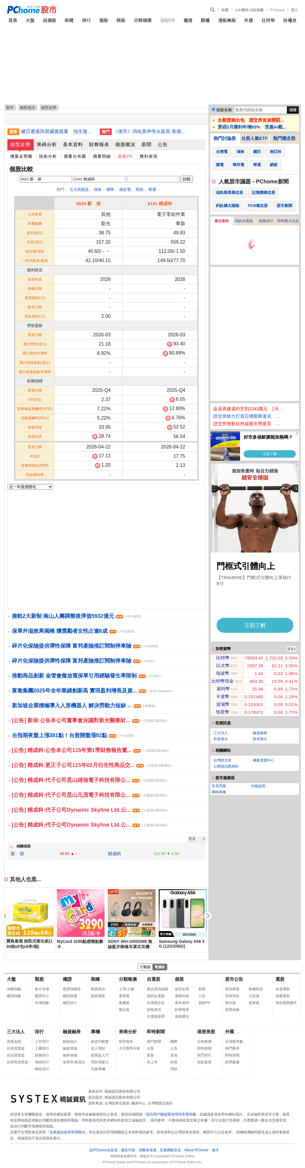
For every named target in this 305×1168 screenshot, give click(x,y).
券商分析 (128, 1031)
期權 (205, 20)
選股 (103, 20)
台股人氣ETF (254, 138)
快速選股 (283, 989)
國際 (174, 1041)
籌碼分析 (47, 144)
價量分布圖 (75, 156)
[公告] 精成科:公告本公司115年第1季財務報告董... (90, 750)
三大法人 (221, 733)
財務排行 (42, 1055)
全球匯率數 (234, 1041)
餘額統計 (70, 1041)
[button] (207, 915)
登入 (294, 9)
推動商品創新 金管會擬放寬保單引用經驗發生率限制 (86, 676)
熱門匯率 (232, 1048)
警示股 (230, 1003)
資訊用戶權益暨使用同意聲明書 (171, 1114)
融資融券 (260, 733)
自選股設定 (156, 1003)
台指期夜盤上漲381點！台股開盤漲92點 (73, 735)
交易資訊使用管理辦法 (67, 1132)
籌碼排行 (42, 1062)
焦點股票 (204, 1062)
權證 (187, 20)
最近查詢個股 (157, 989)
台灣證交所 (222, 760)
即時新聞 (156, 1031)
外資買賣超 (16, 1048)
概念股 (124, 1010)
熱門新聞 (154, 1041)
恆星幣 (222, 711)
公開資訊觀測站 (226, 766)
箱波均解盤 (100, 1041)
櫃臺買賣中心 (263, 760)
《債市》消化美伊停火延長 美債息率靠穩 (150, 131)
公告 (163, 144)
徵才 (215, 1150)
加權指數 (14, 989)
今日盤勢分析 (129, 1048)
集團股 (124, 1003)
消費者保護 (147, 1150)
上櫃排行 (42, 1048)
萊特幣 (223, 688)
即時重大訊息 (288, 221)
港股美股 (227, 20)
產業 (150, 1055)
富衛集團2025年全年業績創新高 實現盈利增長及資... (92, 691)
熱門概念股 (284, 138)
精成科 (114, 853)
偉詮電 (125, 189)
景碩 (139, 189)
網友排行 (42, 1069)
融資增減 (70, 1048)
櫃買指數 (14, 996)
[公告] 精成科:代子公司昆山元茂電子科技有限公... (89, 795)
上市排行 (42, 1041)
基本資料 (73, 144)
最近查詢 (221, 221)
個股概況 (125, 144)
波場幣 (223, 704)
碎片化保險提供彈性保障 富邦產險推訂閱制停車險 (85, 646)
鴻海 (97, 189)
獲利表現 (149, 156)
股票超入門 (100, 1055)
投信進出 (260, 739)
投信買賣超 (16, 1055)
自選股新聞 (156, 1016)
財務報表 (99, 144)
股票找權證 (72, 989)
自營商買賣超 (17, 1062)
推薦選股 (283, 996)
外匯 (248, 20)
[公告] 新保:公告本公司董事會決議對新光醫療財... (89, 720)
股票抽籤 (232, 1010)
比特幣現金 (222, 680)
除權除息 (256, 989)
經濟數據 (232, 1062)
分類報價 (143, 20)
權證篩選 (70, 996)
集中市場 (42, 989)
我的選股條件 (286, 1003)
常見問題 (219, 786)
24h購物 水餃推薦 (249, 9)
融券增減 (70, 1055)
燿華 (110, 189)
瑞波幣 (222, 673)
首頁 (12, 20)
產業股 (124, 996)
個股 (179, 979)
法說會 (254, 996)
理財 (174, 1069)
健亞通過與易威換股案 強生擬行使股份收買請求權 (58, 131)
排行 (86, 20)
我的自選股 (244, 221)
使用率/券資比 (74, 1062)
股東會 (254, 1003)
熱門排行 (204, 1055)
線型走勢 (20, 144)
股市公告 (234, 979)
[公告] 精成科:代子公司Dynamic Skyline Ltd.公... (90, 810)
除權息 (290, 20)
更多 (192, 839)
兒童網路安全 (170, 1150)
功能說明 (258, 786)
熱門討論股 (225, 138)
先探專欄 (98, 1069)
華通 (152, 189)
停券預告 (232, 996)
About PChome (196, 1150)
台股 (150, 1048)
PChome (277, 9)
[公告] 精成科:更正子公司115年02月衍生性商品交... (92, 765)
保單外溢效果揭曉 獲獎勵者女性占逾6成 (73, 631)
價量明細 (102, 156)
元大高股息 (79, 189)
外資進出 (221, 739)
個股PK (167, 20)
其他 (174, 1055)
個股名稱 (224, 110)
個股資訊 (27, 107)
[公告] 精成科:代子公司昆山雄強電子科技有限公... (89, 780)
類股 (120, 20)
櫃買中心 (42, 996)
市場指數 (42, 1003)
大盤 (30, 20)
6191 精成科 (160, 203)
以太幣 (223, 665)
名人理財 (98, 1048)
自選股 (49, 20)
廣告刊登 (128, 1150)
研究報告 (126, 1041)
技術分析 (48, 156)
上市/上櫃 (126, 989)
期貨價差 (98, 996)
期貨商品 (98, 989)
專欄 (95, 1031)
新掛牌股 (232, 989)
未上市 (152, 1062)
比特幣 (268, 20)
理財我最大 (100, 1062)
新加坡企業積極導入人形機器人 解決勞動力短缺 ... (84, 705)
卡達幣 (222, 696)
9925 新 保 (88, 203)
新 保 (17, 853)
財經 (174, 1062)
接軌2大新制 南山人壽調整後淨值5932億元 (76, 616)
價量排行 (266, 221)
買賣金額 (14, 1041)
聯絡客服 (219, 792)
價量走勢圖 (21, 156)
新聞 (224, 9)
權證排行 (70, 1003)
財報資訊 (154, 1010)
